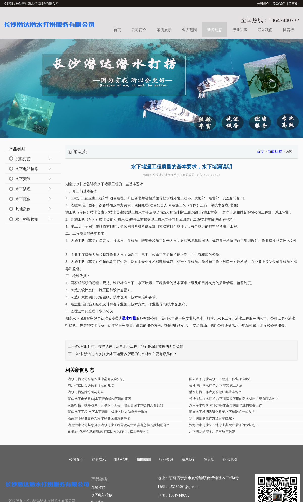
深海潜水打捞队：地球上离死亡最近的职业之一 (223, 425)
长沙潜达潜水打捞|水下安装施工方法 (215, 385)
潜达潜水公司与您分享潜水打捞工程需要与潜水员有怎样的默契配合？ (119, 425)
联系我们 (279, 3)
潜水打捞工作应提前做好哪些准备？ (215, 392)
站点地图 (230, 459)
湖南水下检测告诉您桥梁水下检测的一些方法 (222, 412)
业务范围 (189, 30)
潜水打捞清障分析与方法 (86, 392)
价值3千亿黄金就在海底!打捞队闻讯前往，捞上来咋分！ (108, 431)
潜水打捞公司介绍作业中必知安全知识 (96, 379)
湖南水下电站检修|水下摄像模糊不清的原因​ (99, 399)
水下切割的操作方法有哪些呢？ (212, 418)
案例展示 (164, 30)
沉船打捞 (23, 159)
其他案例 (23, 209)
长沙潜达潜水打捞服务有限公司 (173, 175)
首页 (117, 30)
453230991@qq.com (183, 487)
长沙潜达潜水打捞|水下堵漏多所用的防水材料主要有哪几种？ (129, 354)
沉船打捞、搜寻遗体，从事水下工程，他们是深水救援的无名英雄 (132, 346)
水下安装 (23, 179)
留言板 (293, 3)
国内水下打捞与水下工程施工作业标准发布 (220, 379)
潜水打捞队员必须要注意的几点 (91, 385)
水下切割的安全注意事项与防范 (212, 431)
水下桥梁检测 (26, 219)
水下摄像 (23, 199)
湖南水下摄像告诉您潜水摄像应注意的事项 (99, 418)
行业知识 (239, 30)
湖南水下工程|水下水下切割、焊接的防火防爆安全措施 (107, 412)
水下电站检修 (26, 169)
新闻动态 (214, 30)
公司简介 (263, 3)
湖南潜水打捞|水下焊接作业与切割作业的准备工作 (225, 405)
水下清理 (23, 189)
